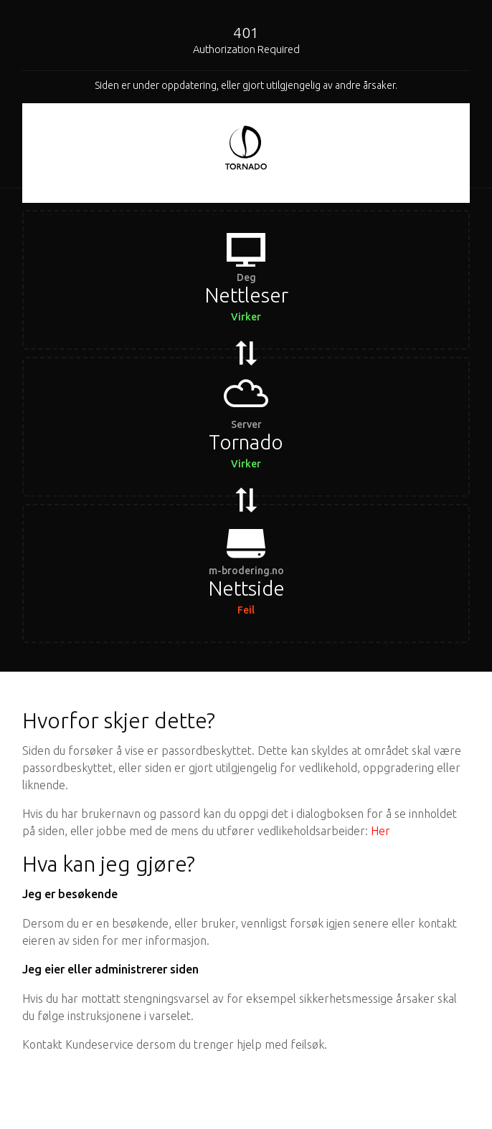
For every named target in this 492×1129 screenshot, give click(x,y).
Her (380, 830)
